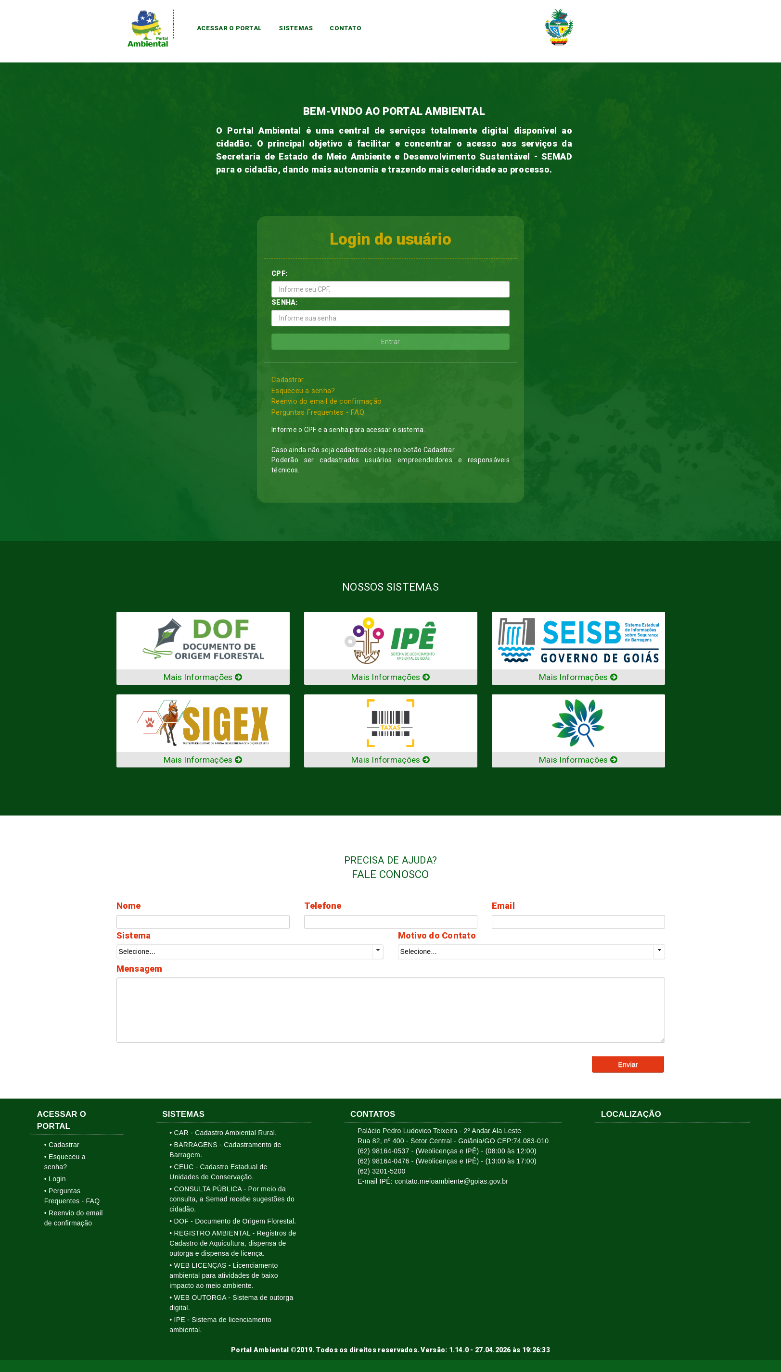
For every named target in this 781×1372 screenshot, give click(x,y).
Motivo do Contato (437, 937)
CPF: (279, 274)
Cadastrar (287, 380)
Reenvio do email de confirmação (326, 402)
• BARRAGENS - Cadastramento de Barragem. (225, 1152)
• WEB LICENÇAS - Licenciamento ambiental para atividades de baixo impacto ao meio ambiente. (223, 1277)
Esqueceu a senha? (303, 391)
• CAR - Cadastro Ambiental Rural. (223, 1134)
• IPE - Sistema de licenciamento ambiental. (220, 1326)
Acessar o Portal (229, 28)
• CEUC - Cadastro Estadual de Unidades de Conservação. (218, 1174)
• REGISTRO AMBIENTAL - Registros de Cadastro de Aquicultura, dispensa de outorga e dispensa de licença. (232, 1245)
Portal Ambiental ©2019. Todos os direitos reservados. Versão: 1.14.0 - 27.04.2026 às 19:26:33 (390, 1352)
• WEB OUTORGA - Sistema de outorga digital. (231, 1304)
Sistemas (296, 28)
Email (503, 907)
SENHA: (284, 303)
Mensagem (139, 970)
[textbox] (203, 924)
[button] (628, 1066)
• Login (55, 1181)
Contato (345, 28)
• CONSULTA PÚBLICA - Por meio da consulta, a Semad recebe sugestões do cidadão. (231, 1201)
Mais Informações (202, 678)
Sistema (133, 937)
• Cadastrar (61, 1146)
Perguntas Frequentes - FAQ (317, 412)
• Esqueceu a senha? (65, 1164)
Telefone (323, 907)
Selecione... (137, 953)
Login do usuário (391, 239)
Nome (128, 907)
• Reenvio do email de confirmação (73, 1220)
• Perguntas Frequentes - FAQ (72, 1198)
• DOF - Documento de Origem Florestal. (232, 1223)
